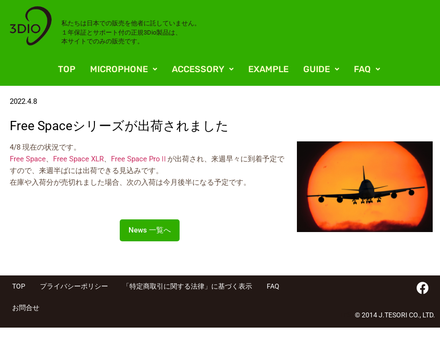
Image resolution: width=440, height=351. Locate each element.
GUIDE (321, 69)
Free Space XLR (78, 159)
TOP (66, 69)
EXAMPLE (268, 69)
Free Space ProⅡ (139, 159)
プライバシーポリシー (74, 286)
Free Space (28, 159)
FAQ (367, 69)
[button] (124, 69)
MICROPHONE (123, 69)
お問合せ (25, 308)
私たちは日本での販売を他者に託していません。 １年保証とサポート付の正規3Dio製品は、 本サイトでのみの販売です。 (131, 32)
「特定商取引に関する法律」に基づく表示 (187, 286)
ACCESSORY (203, 69)
